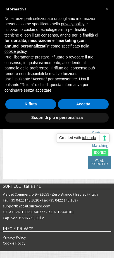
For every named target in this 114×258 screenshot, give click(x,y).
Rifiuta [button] (31, 104)
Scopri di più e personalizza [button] (57, 117)
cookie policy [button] (15, 51)
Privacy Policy (14, 237)
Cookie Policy (14, 243)
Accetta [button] (83, 104)
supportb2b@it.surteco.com (26, 206)
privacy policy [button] (72, 24)
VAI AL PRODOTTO (99, 162)
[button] (106, 8)
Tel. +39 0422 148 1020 (21, 200)
